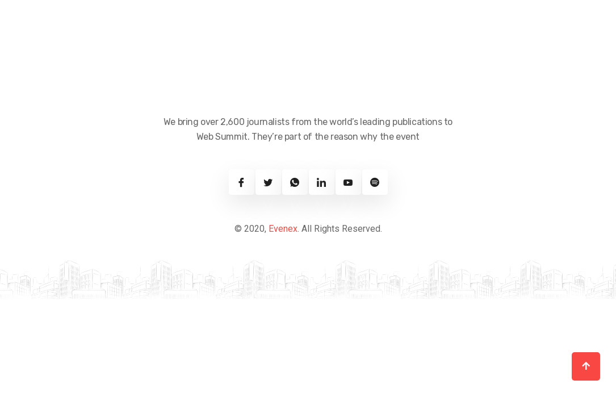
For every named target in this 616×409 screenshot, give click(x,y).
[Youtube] (348, 182)
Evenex (283, 228)
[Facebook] (241, 182)
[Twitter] (268, 182)
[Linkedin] (321, 182)
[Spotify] (375, 182)
